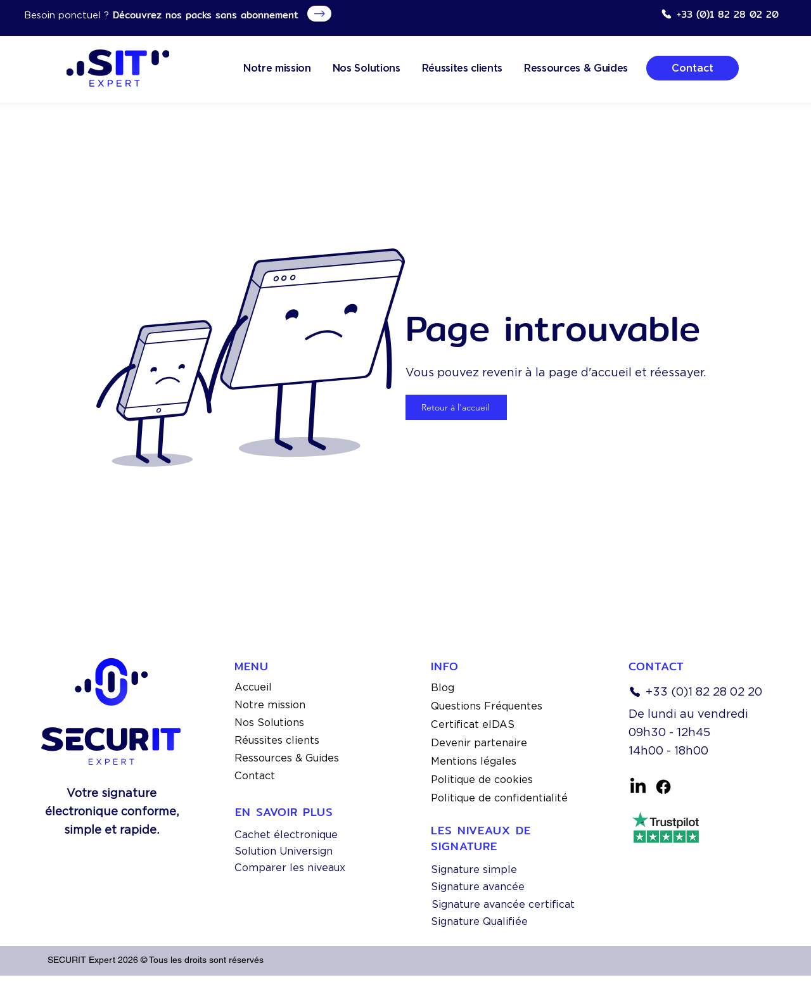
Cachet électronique (286, 835)
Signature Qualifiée (479, 921)
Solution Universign (283, 851)
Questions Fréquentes (486, 706)
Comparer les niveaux (289, 868)
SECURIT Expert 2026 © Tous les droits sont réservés (156, 960)
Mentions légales (473, 761)
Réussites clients (276, 740)
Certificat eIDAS (472, 724)
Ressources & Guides (286, 758)
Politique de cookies (482, 780)
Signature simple (474, 869)
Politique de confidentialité (499, 798)
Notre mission (269, 705)
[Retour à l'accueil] (456, 407)
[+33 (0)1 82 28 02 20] (719, 14)
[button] (576, 68)
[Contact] (692, 68)
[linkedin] (638, 786)
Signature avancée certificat (503, 904)
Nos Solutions (269, 722)
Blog (442, 688)
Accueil (253, 687)
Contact (254, 776)
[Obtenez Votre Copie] (319, 14)
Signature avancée (478, 887)
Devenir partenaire (479, 743)
